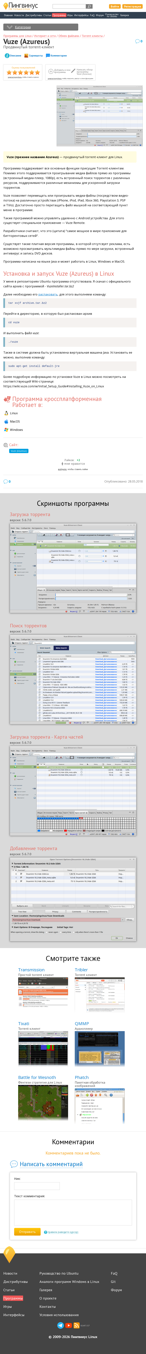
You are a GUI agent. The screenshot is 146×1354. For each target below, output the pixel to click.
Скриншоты (36, 55)
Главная (8, 15)
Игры (70, 15)
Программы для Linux (17, 36)
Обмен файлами (68, 36)
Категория (23, 27)
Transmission (31, 970)
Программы (59, 15)
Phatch (82, 1077)
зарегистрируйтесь (15, 77)
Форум (100, 15)
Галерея (124, 15)
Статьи (47, 15)
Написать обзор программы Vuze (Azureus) (85, 72)
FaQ (92, 15)
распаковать (48, 294)
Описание (15, 55)
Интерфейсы (81, 15)
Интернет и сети (45, 36)
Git (113, 1281)
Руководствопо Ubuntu (112, 15)
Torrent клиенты (92, 36)
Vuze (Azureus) (19, 450)
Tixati (23, 1023)
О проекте (47, 1298)
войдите (62, 469)
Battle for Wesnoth (37, 1077)
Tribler (81, 970)
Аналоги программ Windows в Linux (69, 1281)
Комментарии (59, 55)
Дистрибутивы (33, 15)
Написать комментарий (51, 1164)
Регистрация (132, 6)
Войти (115, 6)
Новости (19, 15)
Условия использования (59, 1314)
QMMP (82, 1023)
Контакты (47, 1306)
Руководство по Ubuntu (58, 1273)
